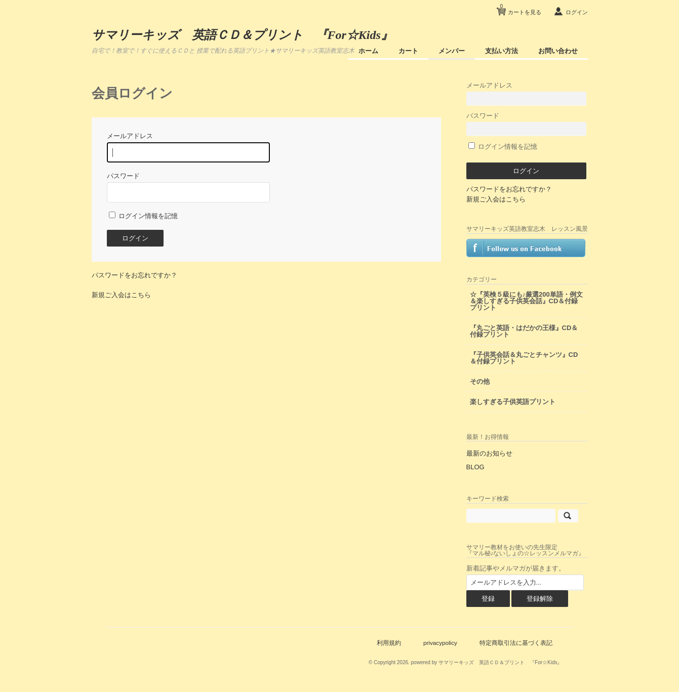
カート (408, 51)
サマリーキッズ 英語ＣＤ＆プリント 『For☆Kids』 (242, 35)
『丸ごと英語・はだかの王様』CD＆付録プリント (524, 331)
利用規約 (389, 642)
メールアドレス (526, 93)
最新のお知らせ (489, 453)
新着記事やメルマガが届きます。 (515, 568)
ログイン (577, 12)
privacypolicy (440, 642)
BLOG (475, 467)
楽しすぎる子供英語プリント (512, 401)
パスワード (526, 124)
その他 (480, 381)
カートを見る (520, 8)
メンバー (451, 51)
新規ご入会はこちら (121, 295)
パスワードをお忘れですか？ (134, 275)
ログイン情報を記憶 (143, 216)
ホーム (368, 51)
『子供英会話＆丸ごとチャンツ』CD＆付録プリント (524, 358)
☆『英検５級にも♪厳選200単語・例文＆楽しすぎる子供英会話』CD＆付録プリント (526, 301)
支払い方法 (501, 51)
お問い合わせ (558, 51)
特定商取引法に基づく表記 (516, 642)
